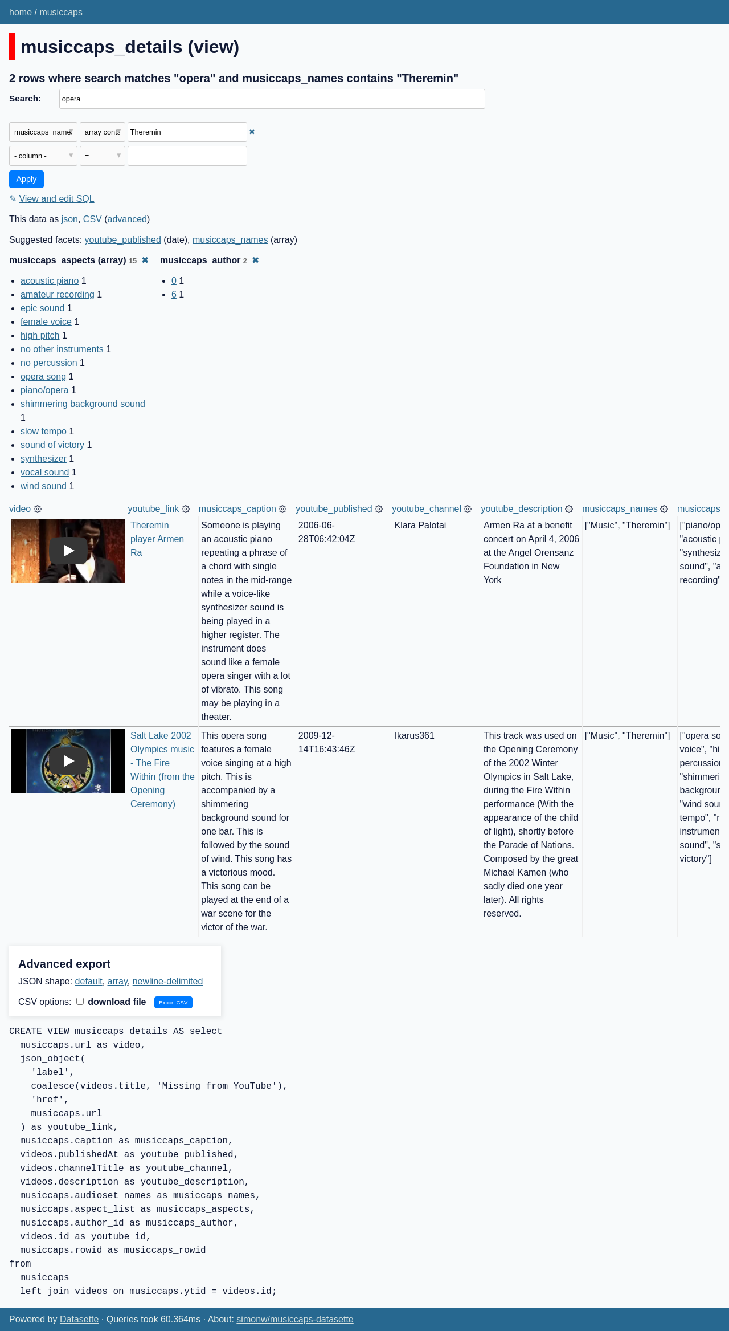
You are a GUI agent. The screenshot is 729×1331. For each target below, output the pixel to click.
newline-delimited (168, 981)
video (20, 509)
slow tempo (44, 431)
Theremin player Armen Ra (158, 538)
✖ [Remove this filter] (252, 132)
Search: (25, 98)
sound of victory (52, 445)
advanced (127, 219)
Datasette (79, 1319)
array (118, 981)
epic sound (42, 308)
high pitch (40, 335)
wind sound (44, 486)
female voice (46, 322)
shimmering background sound (83, 404)
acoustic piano (50, 281)
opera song (43, 376)
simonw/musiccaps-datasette (294, 1319)
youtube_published (123, 240)
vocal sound (45, 472)
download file (111, 1002)
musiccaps (61, 12)
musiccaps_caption (237, 509)
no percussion (49, 363)
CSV (92, 219)
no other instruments (62, 349)
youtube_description (521, 509)
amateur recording (58, 294)
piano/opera (45, 390)
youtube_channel (426, 509)
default (89, 981)
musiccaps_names (230, 240)
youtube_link (153, 509)
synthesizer (44, 458)
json (70, 219)
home (20, 12)
